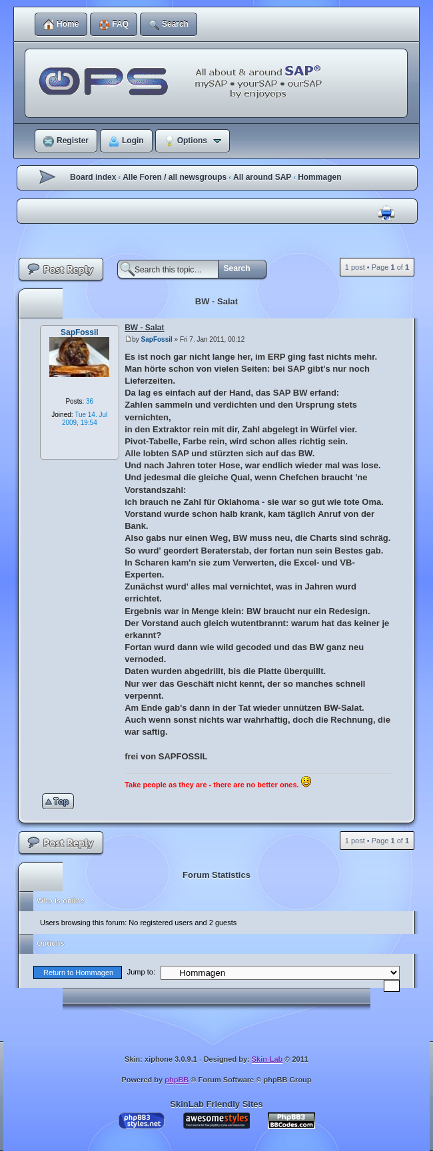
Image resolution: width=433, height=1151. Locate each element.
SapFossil (157, 339)
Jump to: (141, 972)
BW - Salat (216, 301)
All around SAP (262, 177)
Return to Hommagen (78, 972)
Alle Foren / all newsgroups (174, 177)
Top (60, 800)
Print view (386, 213)
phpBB (177, 1080)
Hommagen (319, 177)
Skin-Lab (267, 1059)
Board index (93, 177)
